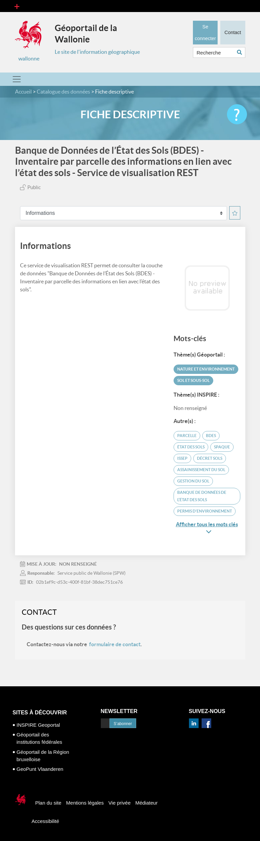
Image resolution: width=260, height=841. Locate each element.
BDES (211, 435)
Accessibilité (45, 821)
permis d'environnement (204, 511)
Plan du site (48, 803)
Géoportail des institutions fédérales (39, 738)
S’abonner (123, 723)
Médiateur (146, 803)
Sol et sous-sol (193, 380)
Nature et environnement (206, 369)
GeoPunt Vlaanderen (40, 769)
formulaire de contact (115, 644)
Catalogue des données (63, 92)
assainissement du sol (201, 469)
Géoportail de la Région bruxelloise (43, 755)
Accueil (23, 92)
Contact (233, 31)
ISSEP (182, 458)
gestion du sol (193, 481)
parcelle (187, 435)
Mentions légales (85, 803)
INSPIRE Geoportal (38, 725)
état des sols (191, 447)
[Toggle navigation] (17, 6)
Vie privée (119, 803)
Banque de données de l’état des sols (201, 496)
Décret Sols (209, 458)
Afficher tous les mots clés (207, 528)
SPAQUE (222, 447)
